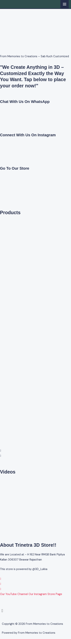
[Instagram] (0, 584)
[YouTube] (0, 589)
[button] (35, 450)
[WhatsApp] (0, 579)
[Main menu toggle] (64, 4)
